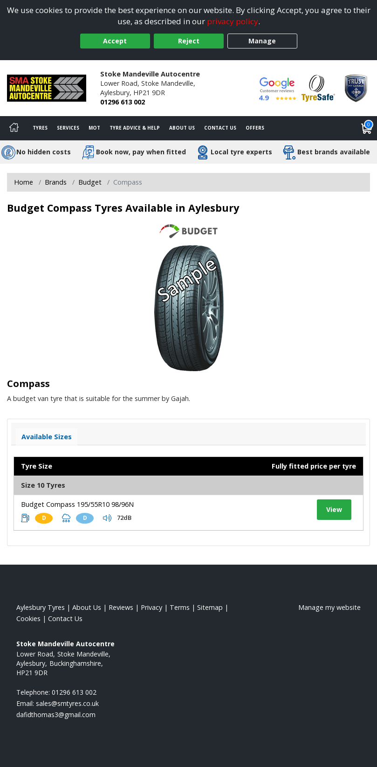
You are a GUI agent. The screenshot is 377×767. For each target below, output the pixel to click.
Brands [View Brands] (56, 182)
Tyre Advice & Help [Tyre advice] (135, 127)
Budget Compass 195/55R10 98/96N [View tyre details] (77, 504)
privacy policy (232, 21)
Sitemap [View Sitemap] (210, 607)
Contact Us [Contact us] (220, 127)
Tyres (40, 127)
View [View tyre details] (334, 509)
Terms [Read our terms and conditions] (180, 607)
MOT (94, 127)
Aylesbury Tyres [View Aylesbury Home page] (40, 607)
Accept (115, 40)
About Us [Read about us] (86, 607)
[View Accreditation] (318, 87)
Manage (262, 40)
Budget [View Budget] (90, 182)
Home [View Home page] (23, 182)
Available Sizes (46, 436)
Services (68, 127)
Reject (188, 40)
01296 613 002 (122, 101)
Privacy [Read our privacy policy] (151, 607)
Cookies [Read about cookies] (28, 618)
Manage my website (329, 607)
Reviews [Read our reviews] (121, 607)
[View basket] (366, 128)
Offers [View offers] (255, 127)
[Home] (14, 128)
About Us (182, 127)
